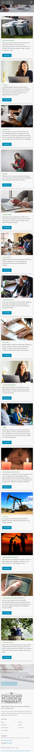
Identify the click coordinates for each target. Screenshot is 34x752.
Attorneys (4, 724)
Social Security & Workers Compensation (14, 597)
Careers (20, 724)
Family (4, 427)
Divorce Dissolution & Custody (11, 472)
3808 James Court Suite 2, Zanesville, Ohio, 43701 (15, 737)
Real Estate (6, 342)
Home (2, 722)
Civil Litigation (7, 257)
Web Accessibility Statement (16, 750)
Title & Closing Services (9, 384)
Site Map (27, 750)
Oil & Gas (5, 516)
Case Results (4, 730)
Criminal (5, 84)
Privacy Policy (4, 750)
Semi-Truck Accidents (8, 40)
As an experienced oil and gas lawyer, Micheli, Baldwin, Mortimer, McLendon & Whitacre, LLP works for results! (16, 520)
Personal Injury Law (8, 299)
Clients (20, 722)
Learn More (7, 55)
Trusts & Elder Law (8, 642)
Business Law (6, 129)
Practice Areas (5, 727)
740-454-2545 (8, 740)
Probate (5, 173)
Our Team (9, 743)
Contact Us (21, 727)
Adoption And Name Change (10, 557)
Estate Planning (7, 214)
